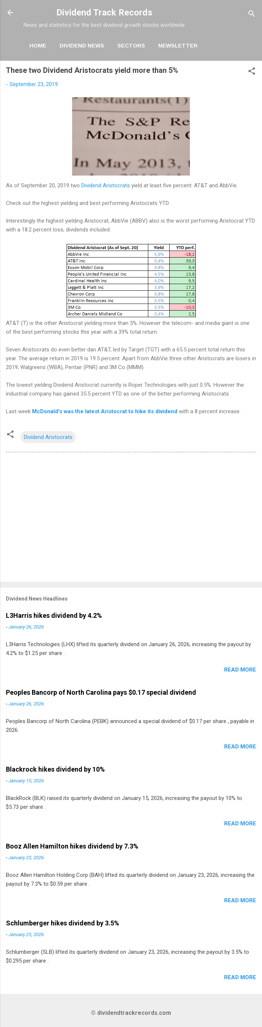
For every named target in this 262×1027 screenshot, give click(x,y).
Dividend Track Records (104, 12)
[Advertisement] (131, 518)
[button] (251, 72)
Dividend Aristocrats (105, 185)
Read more (240, 669)
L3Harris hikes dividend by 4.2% (54, 615)
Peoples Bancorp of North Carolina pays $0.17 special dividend (101, 692)
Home (37, 45)
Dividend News (82, 45)
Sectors (131, 45)
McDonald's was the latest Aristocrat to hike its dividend (104, 411)
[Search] (251, 15)
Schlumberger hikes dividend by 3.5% (62, 923)
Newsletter (178, 45)
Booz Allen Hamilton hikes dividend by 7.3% (72, 846)
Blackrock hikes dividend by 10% (55, 769)
